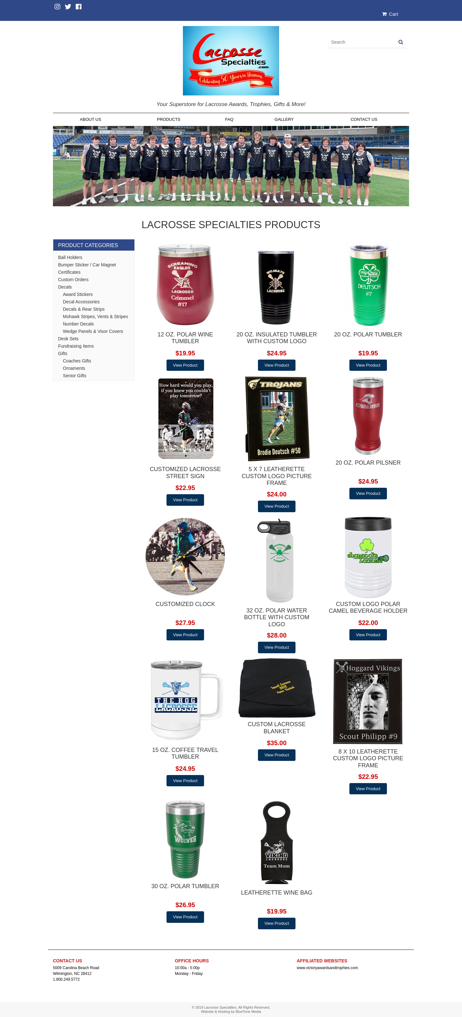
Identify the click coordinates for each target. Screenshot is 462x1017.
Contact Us (364, 119)
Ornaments (74, 368)
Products (168, 119)
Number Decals (78, 323)
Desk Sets (68, 338)
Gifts (62, 353)
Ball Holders (70, 257)
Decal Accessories (81, 301)
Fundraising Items (76, 346)
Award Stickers (78, 294)
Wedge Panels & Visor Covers (93, 331)
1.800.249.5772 (66, 979)
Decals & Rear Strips (84, 309)
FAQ (229, 119)
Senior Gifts (74, 375)
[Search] (360, 42)
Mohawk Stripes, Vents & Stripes (95, 316)
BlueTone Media (248, 1011)
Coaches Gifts (77, 360)
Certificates (69, 272)
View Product (185, 365)
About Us (90, 119)
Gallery (284, 119)
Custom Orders (73, 279)
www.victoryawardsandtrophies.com (327, 968)
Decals (65, 287)
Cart (390, 14)
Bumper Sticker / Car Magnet (87, 264)
